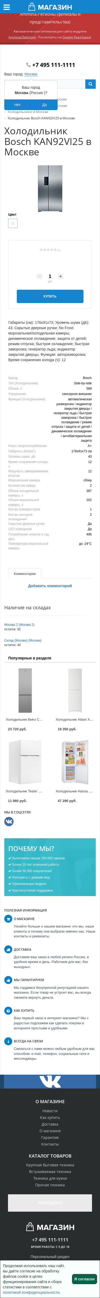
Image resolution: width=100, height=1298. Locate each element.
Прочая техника (50, 1184)
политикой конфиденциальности (31, 1292)
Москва (31, 74)
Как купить (50, 1117)
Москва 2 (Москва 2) (19, 625)
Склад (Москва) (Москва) (22, 640)
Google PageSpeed (76, 37)
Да (44, 105)
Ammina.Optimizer (22, 37)
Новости (50, 1110)
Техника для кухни (50, 1178)
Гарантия (50, 1137)
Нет (17, 105)
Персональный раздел (49, 1257)
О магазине (50, 1130)
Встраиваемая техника (50, 1171)
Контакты (50, 1144)
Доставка (50, 1124)
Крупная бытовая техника (50, 1164)
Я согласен (84, 1279)
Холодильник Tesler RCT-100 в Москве (37, 791)
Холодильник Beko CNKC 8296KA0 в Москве (42, 719)
